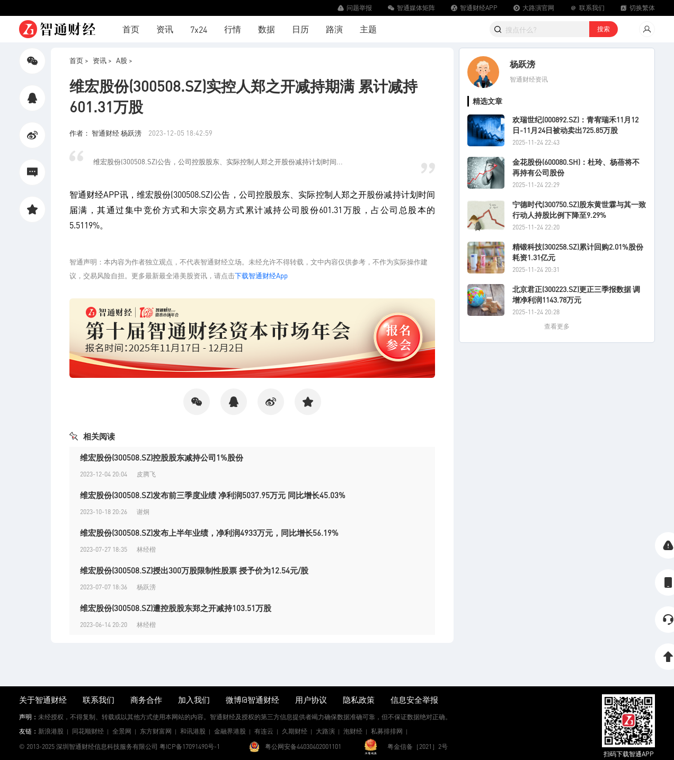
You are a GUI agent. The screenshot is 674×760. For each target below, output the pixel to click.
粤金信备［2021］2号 (417, 746)
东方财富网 (156, 731)
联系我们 (98, 699)
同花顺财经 (88, 731)
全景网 (121, 731)
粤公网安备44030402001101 (303, 746)
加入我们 (194, 699)
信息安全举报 (414, 699)
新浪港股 (51, 731)
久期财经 (294, 731)
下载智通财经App (261, 275)
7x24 (198, 29)
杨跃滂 (522, 63)
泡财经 (352, 731)
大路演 (325, 731)
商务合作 (146, 699)
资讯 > (102, 60)
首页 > (78, 60)
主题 (368, 28)
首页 (130, 28)
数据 (266, 28)
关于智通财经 (43, 699)
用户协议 (311, 699)
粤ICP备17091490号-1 (189, 746)
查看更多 (557, 326)
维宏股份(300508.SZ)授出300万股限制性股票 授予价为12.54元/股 (194, 570)
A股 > (124, 60)
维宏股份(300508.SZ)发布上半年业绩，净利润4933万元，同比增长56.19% (209, 532)
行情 (232, 28)
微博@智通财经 (252, 699)
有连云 (263, 731)
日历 (300, 28)
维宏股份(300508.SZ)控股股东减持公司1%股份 (161, 457)
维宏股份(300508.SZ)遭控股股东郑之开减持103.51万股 (175, 608)
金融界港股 (230, 731)
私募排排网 (387, 731)
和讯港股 (193, 731)
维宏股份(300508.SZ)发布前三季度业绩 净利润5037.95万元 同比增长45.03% (212, 495)
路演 (334, 28)
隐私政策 (359, 699)
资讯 (164, 28)
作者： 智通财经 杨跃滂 (106, 132)
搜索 (603, 29)
